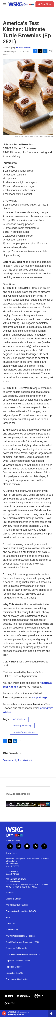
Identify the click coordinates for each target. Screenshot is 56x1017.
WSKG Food (19, 719)
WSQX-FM (19, 884)
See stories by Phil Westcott (17, 760)
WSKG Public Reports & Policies (20, 936)
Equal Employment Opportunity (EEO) (22, 942)
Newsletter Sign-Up (14, 973)
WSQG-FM (29, 884)
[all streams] (52, 1013)
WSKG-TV (26, 887)
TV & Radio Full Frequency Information (23, 954)
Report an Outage (14, 967)
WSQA (44, 884)
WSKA (34, 887)
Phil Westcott (23, 47)
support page (39, 697)
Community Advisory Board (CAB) (21, 911)
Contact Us (11, 924)
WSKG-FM (10, 884)
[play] (4, 1013)
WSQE (37, 884)
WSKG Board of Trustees (17, 905)
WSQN (18, 887)
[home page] (21, 4)
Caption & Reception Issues (18, 961)
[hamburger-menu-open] (4, 4)
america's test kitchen (24, 732)
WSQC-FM (10, 887)
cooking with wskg (22, 725)
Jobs (8, 917)
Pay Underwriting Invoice (17, 979)
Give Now (46, 4)
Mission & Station (13, 899)
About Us (10, 893)
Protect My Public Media (16, 948)
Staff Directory (12, 930)
